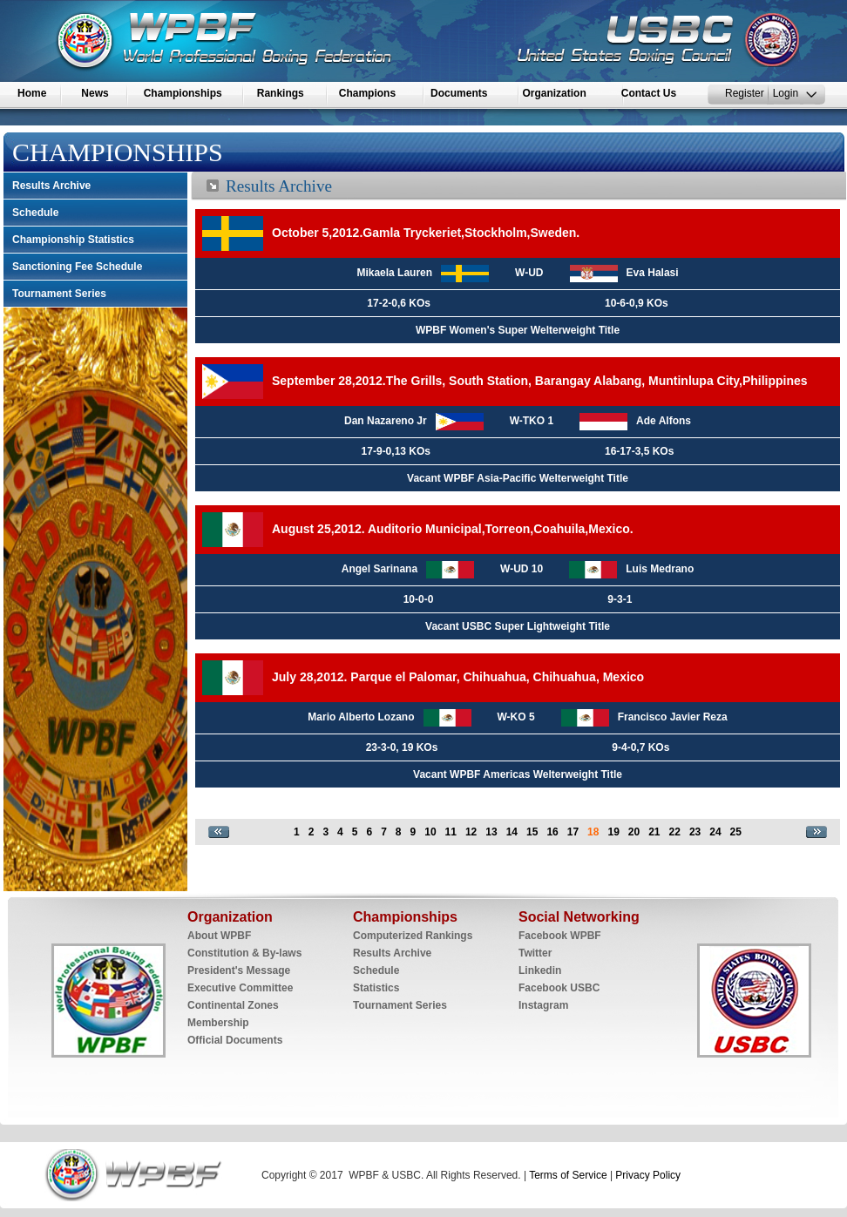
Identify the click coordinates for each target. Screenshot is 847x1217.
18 (593, 832)
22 (675, 832)
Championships (183, 93)
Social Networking (579, 916)
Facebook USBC (559, 988)
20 (634, 832)
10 (430, 832)
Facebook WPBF (559, 936)
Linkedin (539, 970)
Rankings (280, 93)
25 (736, 832)
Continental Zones (233, 1005)
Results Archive (51, 185)
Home (31, 93)
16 (552, 832)
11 (451, 832)
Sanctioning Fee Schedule (77, 266)
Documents (458, 93)
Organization (554, 93)
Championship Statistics (73, 239)
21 (654, 832)
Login (785, 93)
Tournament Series (59, 293)
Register (744, 93)
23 (695, 832)
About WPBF (219, 936)
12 (471, 832)
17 (573, 832)
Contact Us (648, 93)
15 (532, 832)
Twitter (535, 953)
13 (491, 832)
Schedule (35, 212)
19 (613, 832)
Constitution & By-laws (244, 953)
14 (512, 832)
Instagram (543, 1005)
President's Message (238, 970)
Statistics (376, 988)
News (94, 93)
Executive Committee (240, 988)
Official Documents (234, 1040)
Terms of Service (566, 1175)
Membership (218, 1023)
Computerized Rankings (412, 936)
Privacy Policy (648, 1175)
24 (715, 832)
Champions (367, 93)
